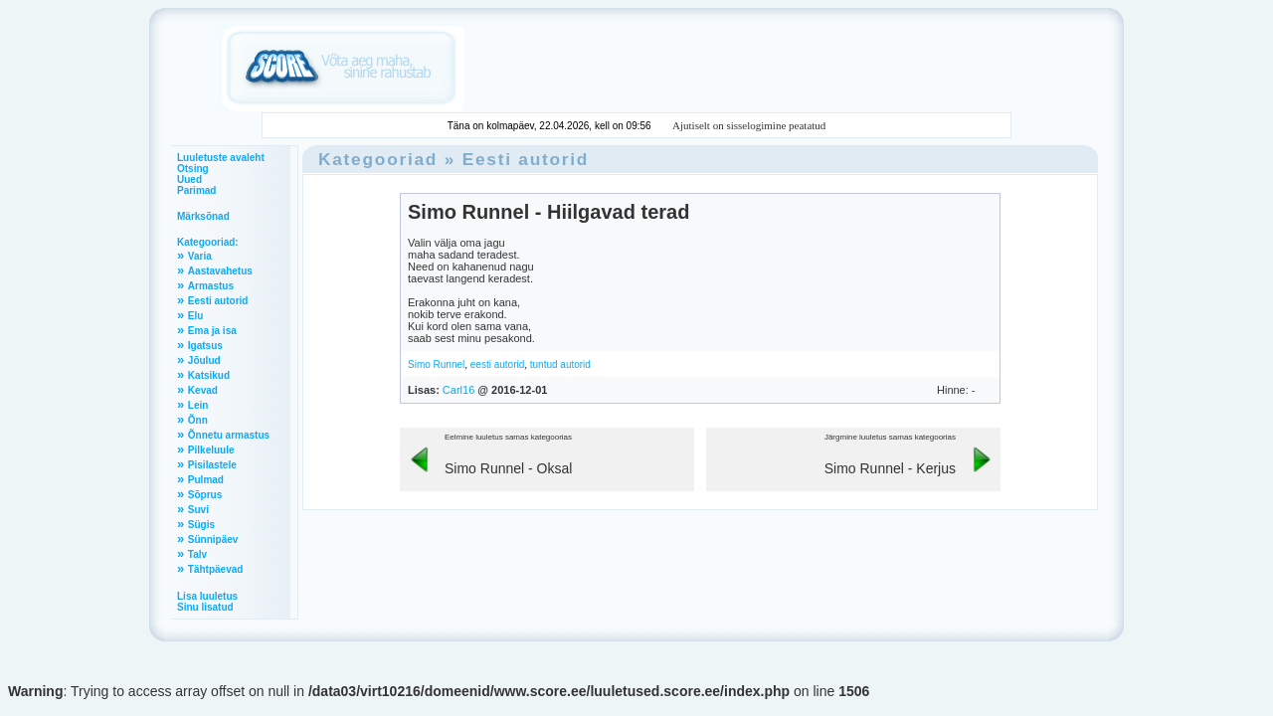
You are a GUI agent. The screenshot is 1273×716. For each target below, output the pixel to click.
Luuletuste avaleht (221, 157)
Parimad (196, 190)
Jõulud (204, 360)
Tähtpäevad (216, 569)
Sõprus (205, 494)
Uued (189, 179)
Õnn (198, 420)
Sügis (201, 524)
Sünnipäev (213, 539)
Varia (200, 256)
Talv (197, 554)
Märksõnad (203, 216)
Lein (198, 405)
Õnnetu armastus (229, 435)
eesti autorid (497, 364)
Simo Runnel (436, 364)
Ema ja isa (212, 330)
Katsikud (209, 375)
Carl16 (458, 390)
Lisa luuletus (207, 596)
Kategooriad (378, 159)
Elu (196, 315)
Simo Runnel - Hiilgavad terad (548, 212)
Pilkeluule (211, 450)
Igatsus (205, 345)
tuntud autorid (560, 364)
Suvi (198, 509)
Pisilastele (212, 464)
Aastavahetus (220, 271)
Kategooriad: (208, 242)
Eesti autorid (218, 300)
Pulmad (206, 479)
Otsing (193, 168)
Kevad (203, 390)
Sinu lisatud (205, 607)
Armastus (211, 285)
